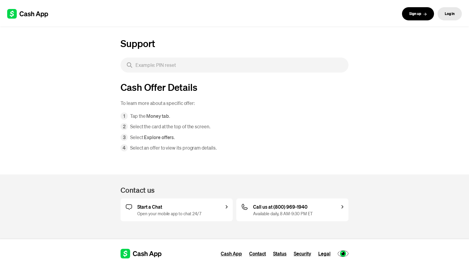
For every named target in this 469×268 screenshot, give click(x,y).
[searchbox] (234, 65)
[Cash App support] (31, 13)
